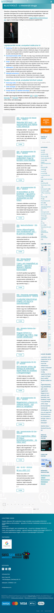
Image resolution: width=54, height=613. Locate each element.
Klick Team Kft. (32, 595)
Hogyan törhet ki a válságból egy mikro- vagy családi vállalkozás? (27, 335)
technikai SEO (25, 296)
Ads (31, 95)
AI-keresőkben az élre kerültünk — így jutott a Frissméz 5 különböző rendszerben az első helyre (26, 196)
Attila (18, 117)
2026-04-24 (25, 153)
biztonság (6, 98)
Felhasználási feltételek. (17, 597)
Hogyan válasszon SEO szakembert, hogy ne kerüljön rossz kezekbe (26, 158)
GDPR (36, 95)
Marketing (9, 48)
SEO (19, 56)
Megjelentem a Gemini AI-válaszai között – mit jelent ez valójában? (27, 404)
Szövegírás (44, 212)
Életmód (43, 167)
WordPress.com (45, 475)
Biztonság (23, 258)
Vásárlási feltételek (48, 611)
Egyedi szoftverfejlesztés (27, 225)
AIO (21, 151)
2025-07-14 (27, 260)
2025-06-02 (29, 467)
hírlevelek (15, 98)
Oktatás (43, 197)
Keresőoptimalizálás (12, 56)
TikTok (43, 216)
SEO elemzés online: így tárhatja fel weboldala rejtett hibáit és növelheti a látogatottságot (27, 370)
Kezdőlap (43, 183)
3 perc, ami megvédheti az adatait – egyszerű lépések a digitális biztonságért (27, 266)
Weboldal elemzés (46, 227)
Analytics (43, 154)
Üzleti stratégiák (10, 86)
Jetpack (43, 477)
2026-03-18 (25, 188)
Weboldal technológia (44, 236)
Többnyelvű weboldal (44, 218)
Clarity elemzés (24, 294)
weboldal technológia (23, 90)
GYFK (42, 611)
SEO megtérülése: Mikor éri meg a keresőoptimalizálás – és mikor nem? (27, 439)
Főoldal (37, 611)
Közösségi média (11, 83)
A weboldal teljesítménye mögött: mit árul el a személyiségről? (27, 301)
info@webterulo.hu (6, 587)
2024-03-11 (25, 119)
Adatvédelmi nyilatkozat (30, 597)
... (4, 507)
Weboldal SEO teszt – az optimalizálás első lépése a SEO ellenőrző (27, 124)
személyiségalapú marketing (46, 207)
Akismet (43, 484)
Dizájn (8, 61)
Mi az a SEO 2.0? (23, 470)
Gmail (42, 171)
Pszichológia (44, 200)
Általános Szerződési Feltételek (45, 597)
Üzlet (34, 328)
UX (30, 296)
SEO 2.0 (19, 153)
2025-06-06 (19, 432)
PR (41, 198)
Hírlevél (43, 173)
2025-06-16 (19, 329)
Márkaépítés (9, 67)
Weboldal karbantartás (12, 73)
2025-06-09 (22, 363)
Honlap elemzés (10, 90)
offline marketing (45, 193)
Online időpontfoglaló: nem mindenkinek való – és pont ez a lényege (26, 232)
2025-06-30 (35, 296)
